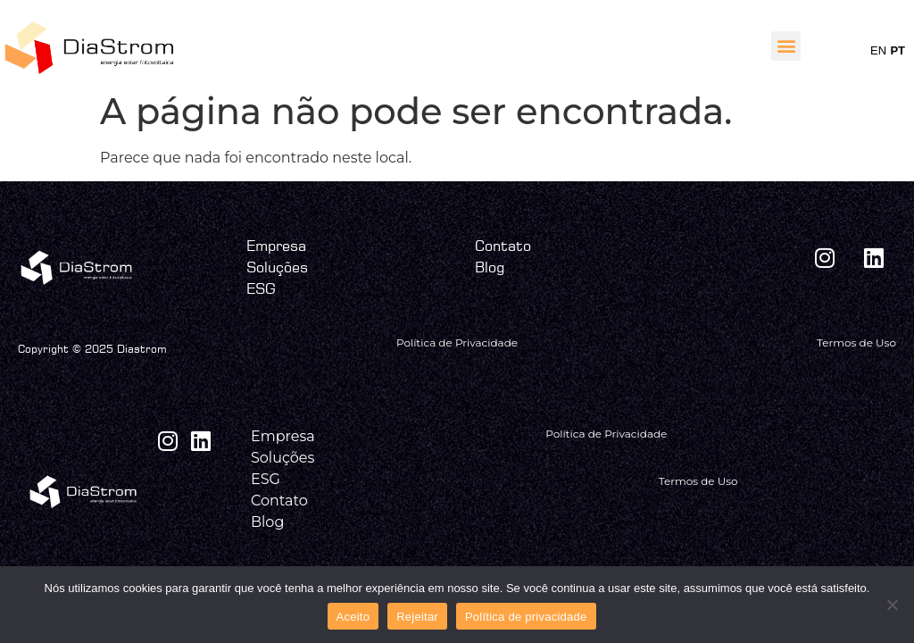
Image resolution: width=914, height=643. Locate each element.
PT (897, 50)
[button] (786, 46)
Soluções (277, 267)
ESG (261, 288)
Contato (503, 246)
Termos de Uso (856, 342)
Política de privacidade (526, 616)
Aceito (353, 616)
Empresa (276, 246)
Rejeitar (417, 616)
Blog (489, 267)
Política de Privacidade (457, 342)
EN (878, 50)
